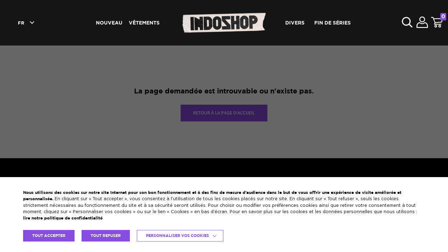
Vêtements (144, 22)
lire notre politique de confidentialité (63, 218)
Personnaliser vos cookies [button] (177, 235)
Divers (294, 22)
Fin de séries (332, 22)
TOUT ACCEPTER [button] (48, 235)
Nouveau (109, 22)
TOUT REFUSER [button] (106, 235)
